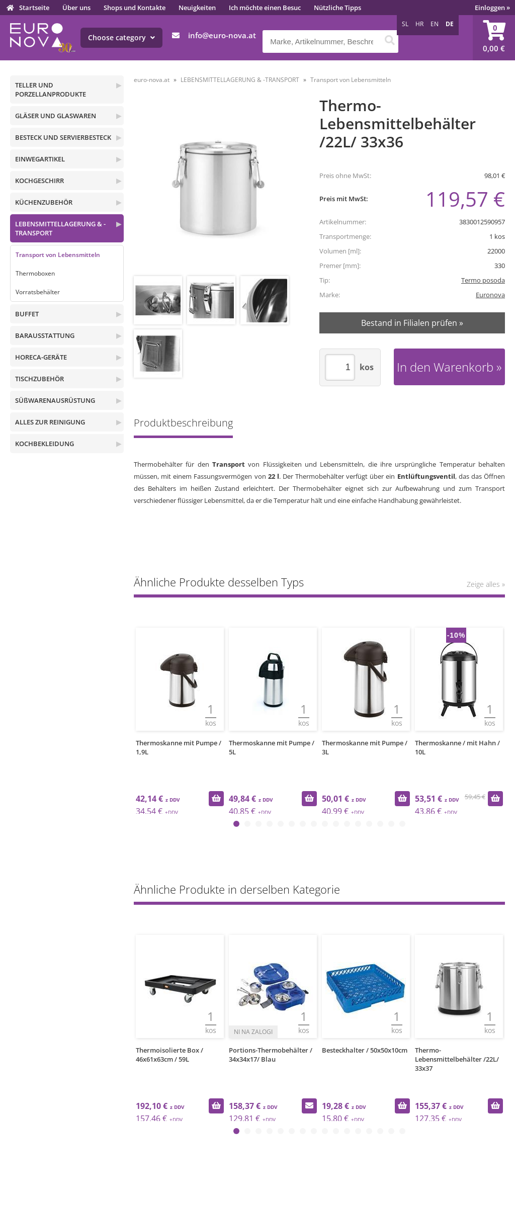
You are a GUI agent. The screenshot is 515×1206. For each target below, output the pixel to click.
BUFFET (27, 313)
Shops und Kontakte (134, 7)
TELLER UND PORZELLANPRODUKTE (50, 89)
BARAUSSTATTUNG (44, 335)
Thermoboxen (35, 273)
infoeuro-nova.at (222, 35)
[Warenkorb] (494, 37)
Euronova (490, 294)
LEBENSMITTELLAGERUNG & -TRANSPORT (60, 228)
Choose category (121, 37)
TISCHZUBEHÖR (39, 378)
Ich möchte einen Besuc (265, 7)
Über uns (76, 7)
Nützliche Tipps (337, 7)
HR (419, 24)
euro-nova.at (151, 79)
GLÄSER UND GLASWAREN (55, 115)
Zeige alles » (486, 584)
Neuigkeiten (197, 7)
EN (435, 24)
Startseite (34, 7)
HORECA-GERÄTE (41, 357)
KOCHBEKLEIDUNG (44, 443)
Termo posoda (483, 280)
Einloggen (492, 7)
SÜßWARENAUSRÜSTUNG (55, 400)
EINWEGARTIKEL (40, 158)
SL (405, 24)
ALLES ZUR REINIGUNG (50, 421)
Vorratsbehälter (38, 292)
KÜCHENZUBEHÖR (43, 202)
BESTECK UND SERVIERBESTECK (63, 137)
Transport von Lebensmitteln (58, 254)
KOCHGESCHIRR (39, 180)
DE (450, 24)
